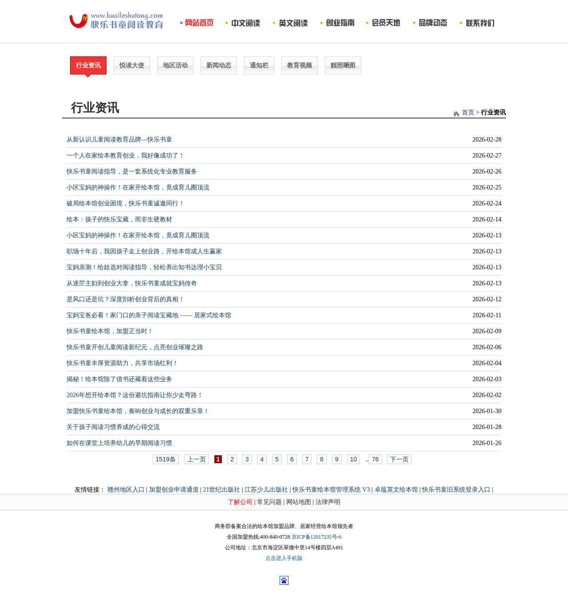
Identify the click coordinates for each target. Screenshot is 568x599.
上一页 (196, 459)
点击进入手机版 (284, 558)
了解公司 (240, 502)
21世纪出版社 (221, 489)
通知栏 (259, 65)
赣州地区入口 (126, 489)
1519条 (166, 459)
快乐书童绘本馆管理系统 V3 (331, 489)
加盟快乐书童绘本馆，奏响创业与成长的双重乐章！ (138, 411)
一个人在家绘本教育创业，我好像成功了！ (126, 155)
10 (353, 459)
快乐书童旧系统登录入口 (456, 489)
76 (375, 459)
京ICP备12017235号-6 (317, 537)
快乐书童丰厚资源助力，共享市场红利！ (122, 363)
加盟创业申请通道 (174, 489)
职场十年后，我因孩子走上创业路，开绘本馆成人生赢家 (144, 251)
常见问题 (269, 502)
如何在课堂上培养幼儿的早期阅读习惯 (119, 443)
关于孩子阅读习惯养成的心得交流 (113, 427)
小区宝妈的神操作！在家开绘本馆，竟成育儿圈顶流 (138, 187)
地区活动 (175, 65)
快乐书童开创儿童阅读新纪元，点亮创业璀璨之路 (135, 347)
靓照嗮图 (343, 65)
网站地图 (298, 502)
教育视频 (299, 65)
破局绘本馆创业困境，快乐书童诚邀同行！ (126, 203)
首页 (468, 112)
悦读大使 (131, 65)
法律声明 (328, 502)
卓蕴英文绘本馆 (396, 489)
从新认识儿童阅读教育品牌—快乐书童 (119, 139)
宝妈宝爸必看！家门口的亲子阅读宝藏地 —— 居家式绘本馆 (149, 315)
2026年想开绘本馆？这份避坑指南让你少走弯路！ (135, 395)
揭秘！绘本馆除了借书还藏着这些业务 (119, 379)
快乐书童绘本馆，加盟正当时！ (110, 331)
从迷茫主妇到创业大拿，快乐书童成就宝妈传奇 (132, 283)
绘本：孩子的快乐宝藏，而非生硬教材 (119, 219)
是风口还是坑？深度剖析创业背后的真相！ (126, 299)
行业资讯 (88, 65)
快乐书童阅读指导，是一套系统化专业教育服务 (132, 171)
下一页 (399, 459)
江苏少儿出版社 (266, 489)
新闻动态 (218, 65)
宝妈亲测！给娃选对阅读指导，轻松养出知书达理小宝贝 (144, 267)
